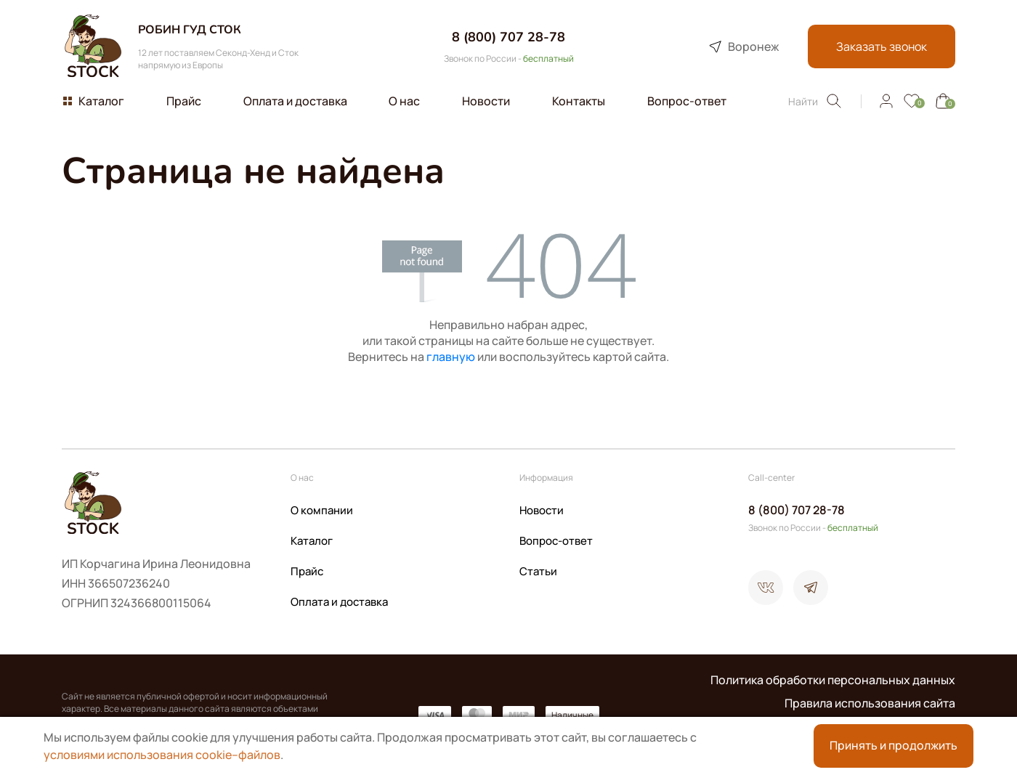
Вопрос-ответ (556, 540)
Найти (815, 101)
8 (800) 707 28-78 (508, 37)
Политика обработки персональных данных (832, 680)
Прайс (307, 571)
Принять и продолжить (894, 746)
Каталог (312, 540)
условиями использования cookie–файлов (162, 755)
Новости (541, 510)
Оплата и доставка (339, 601)
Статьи (538, 571)
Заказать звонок (880, 46)
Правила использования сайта (870, 703)
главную (450, 357)
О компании (322, 510)
